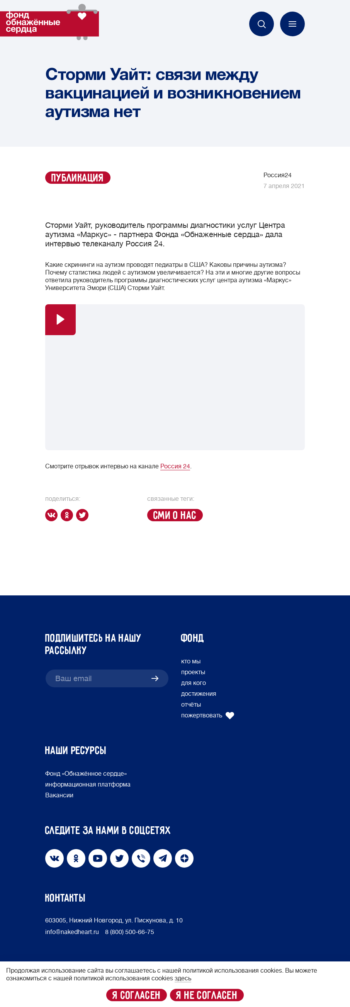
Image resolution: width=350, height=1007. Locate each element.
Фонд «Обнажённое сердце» (86, 773)
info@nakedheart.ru (72, 932)
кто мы (190, 661)
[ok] (68, 515)
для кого (193, 683)
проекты (193, 672)
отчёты (191, 704)
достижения (198, 693)
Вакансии (59, 795)
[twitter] (84, 515)
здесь (183, 978)
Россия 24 (175, 466)
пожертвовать (207, 715)
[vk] (53, 515)
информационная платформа (88, 784)
